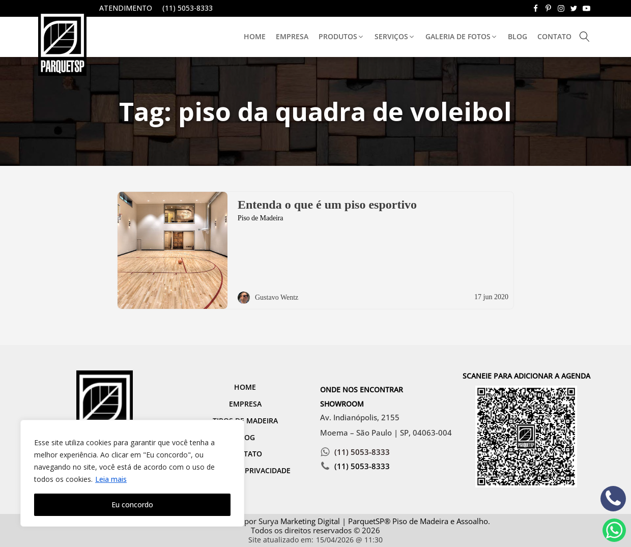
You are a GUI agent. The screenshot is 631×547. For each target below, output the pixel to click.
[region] (132, 473)
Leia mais (111, 479)
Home (255, 36)
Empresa (292, 36)
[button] (341, 37)
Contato (554, 36)
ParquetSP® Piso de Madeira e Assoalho (418, 521)
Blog (517, 36)
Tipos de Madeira (245, 420)
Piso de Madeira (260, 218)
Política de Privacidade (245, 470)
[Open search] (585, 36)
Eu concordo (132, 504)
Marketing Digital (310, 521)
